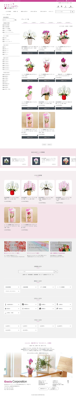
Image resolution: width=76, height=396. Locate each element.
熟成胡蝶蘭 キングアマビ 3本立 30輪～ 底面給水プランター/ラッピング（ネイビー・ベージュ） (34, 160)
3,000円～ (7, 59)
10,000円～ (7, 65)
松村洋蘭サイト (54, 388)
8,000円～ (7, 63)
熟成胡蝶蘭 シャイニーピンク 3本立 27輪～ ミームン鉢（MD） (46, 102)
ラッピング (7, 39)
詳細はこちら (30, 53)
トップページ (43, 380)
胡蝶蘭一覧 (15, 11)
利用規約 (54, 385)
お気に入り (51, 11)
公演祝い (6, 80)
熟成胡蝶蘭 (7, 24)
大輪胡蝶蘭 (7, 26)
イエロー (6, 54)
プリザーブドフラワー (9, 32)
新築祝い (6, 85)
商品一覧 (42, 382)
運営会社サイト (43, 388)
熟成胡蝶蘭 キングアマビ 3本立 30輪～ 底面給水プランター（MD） (30, 47)
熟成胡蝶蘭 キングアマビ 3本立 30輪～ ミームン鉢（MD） (64, 102)
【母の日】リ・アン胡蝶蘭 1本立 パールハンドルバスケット (64, 75)
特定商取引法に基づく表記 (58, 384)
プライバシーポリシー (57, 383)
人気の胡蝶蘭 (8, 11)
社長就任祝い (7, 74)
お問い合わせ (55, 382)
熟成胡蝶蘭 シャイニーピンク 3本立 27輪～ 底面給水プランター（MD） (63, 199)
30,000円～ (7, 69)
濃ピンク (6, 50)
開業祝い (6, 76)
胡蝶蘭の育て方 (71, 7)
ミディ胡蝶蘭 (7, 28)
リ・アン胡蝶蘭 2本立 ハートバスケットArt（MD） (46, 47)
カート (62, 7)
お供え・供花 (7, 89)
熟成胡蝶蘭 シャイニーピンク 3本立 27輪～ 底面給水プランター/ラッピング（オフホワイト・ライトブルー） (64, 160)
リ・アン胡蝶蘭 (8, 30)
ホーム (4, 14)
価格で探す (9, 14)
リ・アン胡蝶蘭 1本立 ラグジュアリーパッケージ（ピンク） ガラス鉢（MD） (29, 131)
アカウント (58, 7)
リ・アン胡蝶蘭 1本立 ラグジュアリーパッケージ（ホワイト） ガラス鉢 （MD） (47, 131)
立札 (6, 37)
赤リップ (6, 52)
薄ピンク (6, 48)
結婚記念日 (7, 83)
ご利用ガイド (66, 7)
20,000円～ (7, 67)
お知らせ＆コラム (44, 383)
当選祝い (6, 78)
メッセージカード (8, 41)
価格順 (66, 26)
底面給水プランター (47, 274)
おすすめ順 (61, 26)
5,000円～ (7, 61)
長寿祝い (6, 87)
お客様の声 (42, 384)
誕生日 (6, 81)
